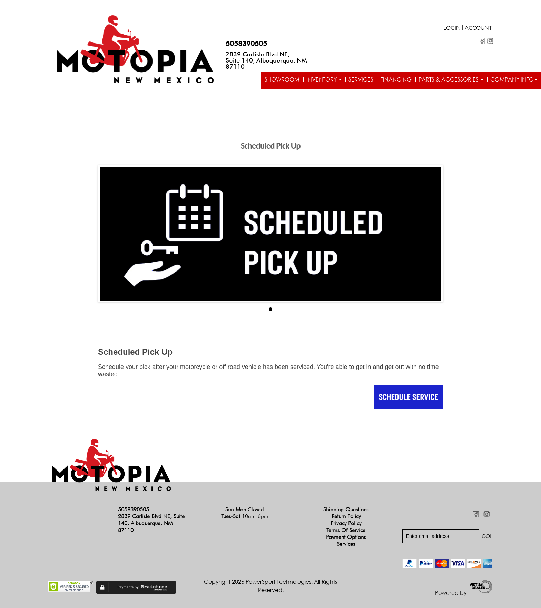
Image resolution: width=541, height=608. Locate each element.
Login (452, 28)
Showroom (282, 79)
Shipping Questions (345, 509)
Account (478, 28)
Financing (396, 79)
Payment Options (346, 537)
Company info (513, 79)
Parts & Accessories (451, 79)
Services (360, 79)
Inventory (324, 79)
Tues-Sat (244, 516)
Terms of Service (345, 530)
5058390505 (246, 43)
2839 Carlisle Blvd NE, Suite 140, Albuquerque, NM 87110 (266, 60)
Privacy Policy (346, 523)
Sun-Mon (244, 509)
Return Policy (346, 516)
